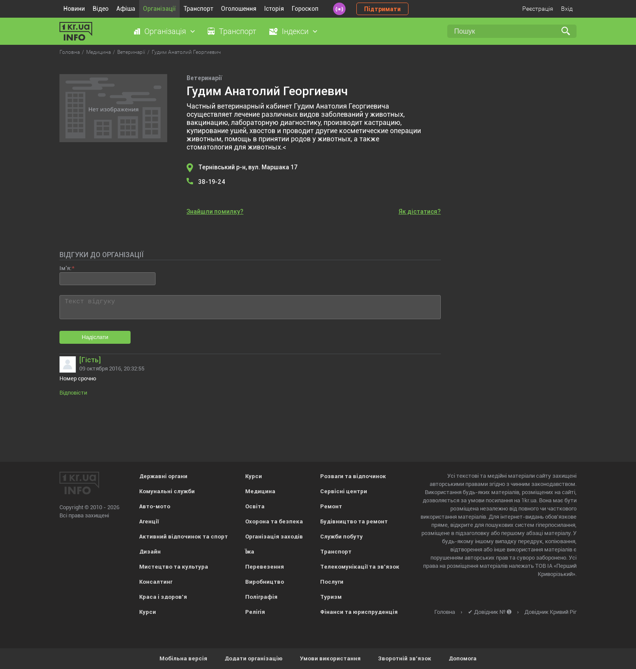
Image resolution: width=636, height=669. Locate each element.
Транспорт (198, 8)
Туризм (331, 597)
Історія (274, 8)
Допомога (463, 658)
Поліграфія (261, 597)
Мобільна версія (183, 658)
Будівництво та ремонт (354, 521)
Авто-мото (154, 506)
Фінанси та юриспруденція (359, 612)
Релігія (255, 612)
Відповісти (73, 392)
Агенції (149, 521)
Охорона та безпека (274, 521)
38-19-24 (211, 181)
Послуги (331, 582)
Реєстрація (537, 8)
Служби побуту (341, 536)
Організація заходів (274, 536)
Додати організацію (253, 658)
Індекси (295, 31)
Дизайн (150, 551)
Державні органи (163, 476)
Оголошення (238, 8)
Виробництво (264, 582)
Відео (101, 8)
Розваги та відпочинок (353, 476)
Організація (165, 31)
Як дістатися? (420, 211)
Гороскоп (305, 8)
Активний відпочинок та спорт (183, 536)
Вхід (567, 8)
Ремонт (331, 506)
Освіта (255, 506)
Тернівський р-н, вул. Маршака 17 (248, 167)
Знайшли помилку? (215, 211)
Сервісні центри (343, 491)
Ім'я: (65, 268)
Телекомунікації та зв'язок (359, 566)
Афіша (125, 8)
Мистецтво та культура (173, 566)
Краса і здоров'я (163, 597)
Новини (74, 8)
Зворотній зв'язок (404, 658)
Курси (147, 612)
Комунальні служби (167, 491)
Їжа (249, 551)
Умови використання (330, 658)
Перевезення (264, 566)
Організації (159, 8)
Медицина (260, 491)
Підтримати (382, 9)
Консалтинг (155, 582)
